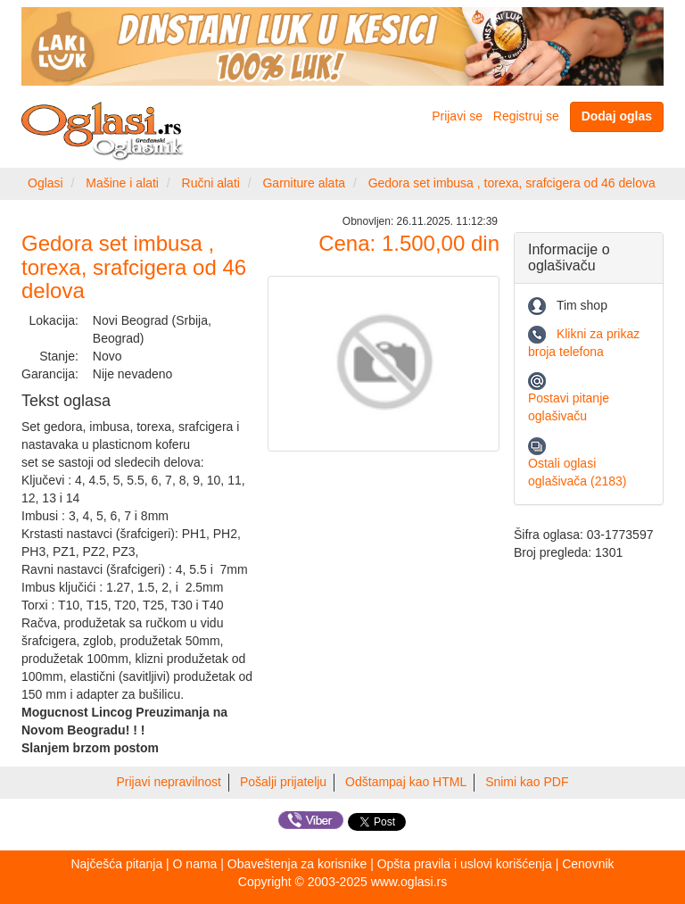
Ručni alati (211, 183)
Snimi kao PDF (526, 782)
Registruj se (526, 116)
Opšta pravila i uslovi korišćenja (464, 864)
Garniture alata (303, 183)
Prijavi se (457, 116)
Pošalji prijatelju (283, 782)
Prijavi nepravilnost (169, 782)
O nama (195, 864)
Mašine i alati (122, 183)
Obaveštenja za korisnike (297, 864)
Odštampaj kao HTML (405, 782)
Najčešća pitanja (116, 864)
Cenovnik (588, 864)
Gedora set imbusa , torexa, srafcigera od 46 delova (512, 183)
